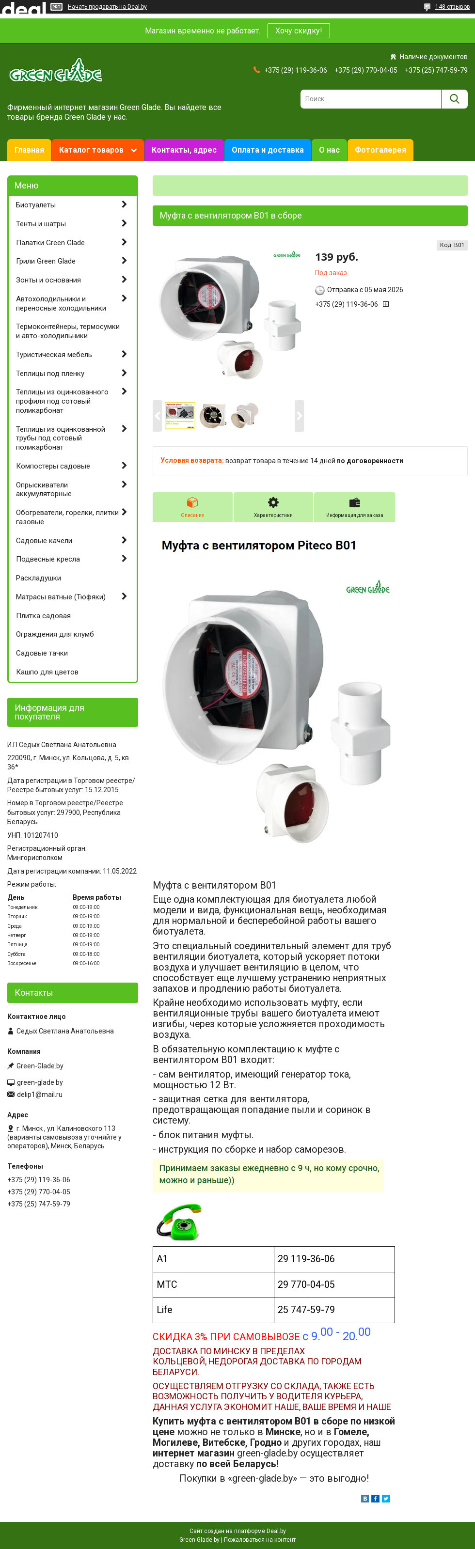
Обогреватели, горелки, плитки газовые (67, 517)
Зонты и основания (48, 280)
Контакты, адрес (184, 150)
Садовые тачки (42, 653)
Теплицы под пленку (50, 373)
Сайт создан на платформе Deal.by (238, 1531)
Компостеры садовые (53, 466)
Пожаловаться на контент (260, 1539)
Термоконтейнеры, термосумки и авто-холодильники (68, 331)
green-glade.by (40, 1082)
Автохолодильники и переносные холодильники (61, 304)
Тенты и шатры (41, 223)
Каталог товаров (91, 150)
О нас (329, 150)
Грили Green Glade (46, 261)
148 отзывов (452, 6)
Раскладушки (38, 578)
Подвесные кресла (48, 559)
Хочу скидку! (298, 30)
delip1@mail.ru (40, 1094)
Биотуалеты (36, 205)
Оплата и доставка (268, 150)
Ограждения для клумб (55, 634)
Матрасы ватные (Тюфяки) (61, 597)
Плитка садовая (43, 615)
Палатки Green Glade (50, 242)
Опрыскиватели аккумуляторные (44, 490)
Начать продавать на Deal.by (107, 6)
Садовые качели (44, 540)
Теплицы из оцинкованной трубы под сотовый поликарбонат (60, 438)
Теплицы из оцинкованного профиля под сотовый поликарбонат (62, 401)
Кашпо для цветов (47, 672)
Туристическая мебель (54, 354)
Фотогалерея (380, 150)
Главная (29, 150)
